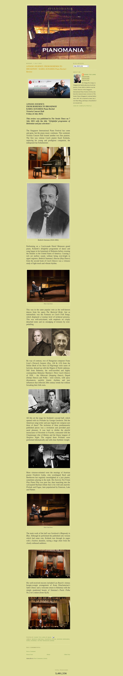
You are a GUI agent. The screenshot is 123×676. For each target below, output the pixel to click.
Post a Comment (31, 651)
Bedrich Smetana (38, 639)
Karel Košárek (31, 640)
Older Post (67, 654)
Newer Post (29, 654)
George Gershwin (63, 639)
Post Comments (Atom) (40, 658)
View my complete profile (82, 105)
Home (48, 654)
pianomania (61, 8)
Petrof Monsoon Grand (46, 640)
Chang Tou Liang (90, 74)
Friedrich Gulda (50, 639)
